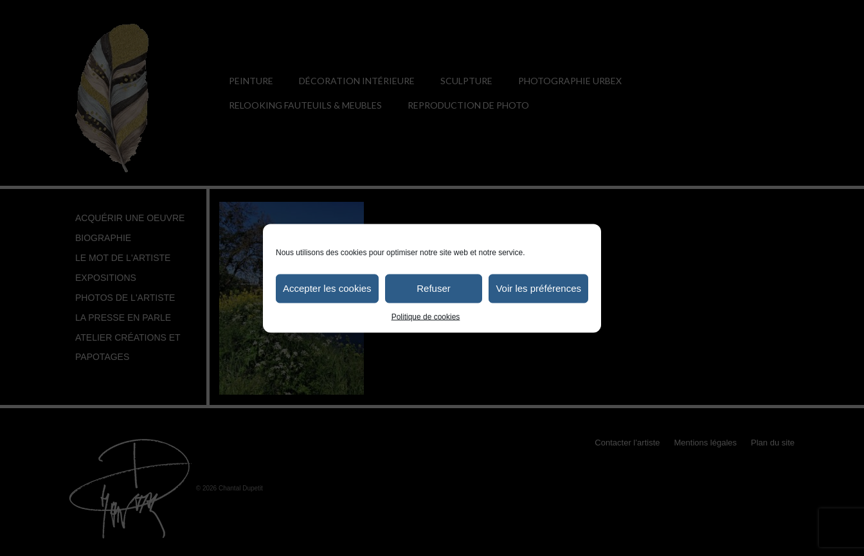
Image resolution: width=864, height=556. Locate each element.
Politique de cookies (426, 316)
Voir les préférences (538, 288)
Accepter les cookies (327, 288)
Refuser (434, 288)
